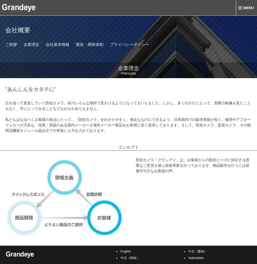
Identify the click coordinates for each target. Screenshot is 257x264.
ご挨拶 (11, 44)
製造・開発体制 (89, 44)
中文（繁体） (197, 251)
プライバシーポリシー (129, 44)
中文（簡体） (130, 258)
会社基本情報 (57, 44)
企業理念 (31, 44)
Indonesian (196, 258)
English (126, 251)
